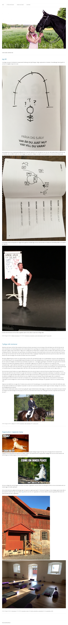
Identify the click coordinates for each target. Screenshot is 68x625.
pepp (27, 611)
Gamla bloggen (20, 4)
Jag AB (4, 59)
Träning (31, 611)
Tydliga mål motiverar (9, 344)
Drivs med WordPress (6, 622)
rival (44, 335)
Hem (3, 4)
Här (23, 491)
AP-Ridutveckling (10, 4)
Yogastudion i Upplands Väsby (12, 432)
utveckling (36, 611)
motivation (28, 423)
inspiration (32, 335)
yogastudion (40, 611)
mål (25, 423)
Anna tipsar (17, 335)
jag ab (36, 335)
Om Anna (28, 4)
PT (29, 611)
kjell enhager (40, 335)
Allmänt (13, 335)
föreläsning (27, 335)
